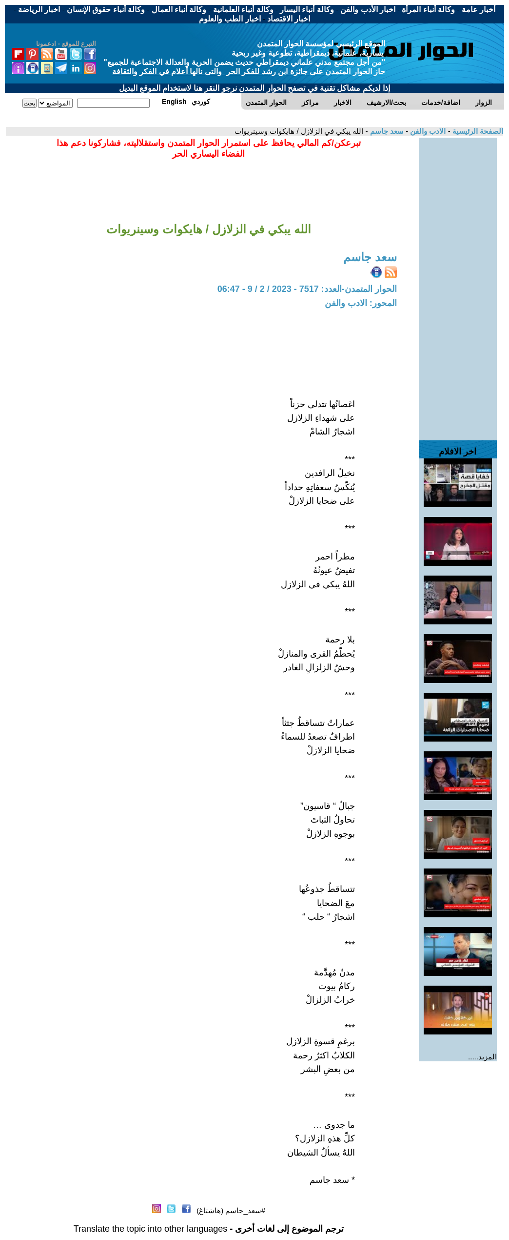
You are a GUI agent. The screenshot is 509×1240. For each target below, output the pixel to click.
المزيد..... (482, 1057)
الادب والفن (427, 131)
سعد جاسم (386, 131)
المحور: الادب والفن (361, 303)
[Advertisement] (458, 284)
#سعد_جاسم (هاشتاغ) (230, 1210)
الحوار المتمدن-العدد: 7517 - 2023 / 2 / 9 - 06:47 (307, 289)
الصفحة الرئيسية (476, 131)
